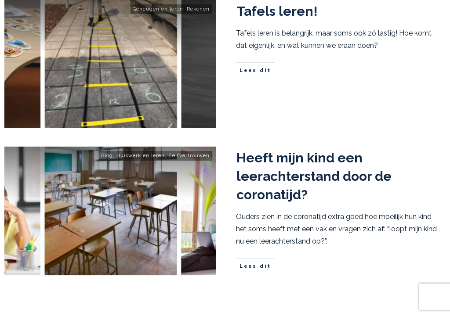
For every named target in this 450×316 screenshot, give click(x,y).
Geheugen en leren (158, 9)
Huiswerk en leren (140, 155)
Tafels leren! (277, 11)
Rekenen (198, 9)
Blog (107, 155)
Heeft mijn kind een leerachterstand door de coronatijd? (314, 176)
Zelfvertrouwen (189, 155)
